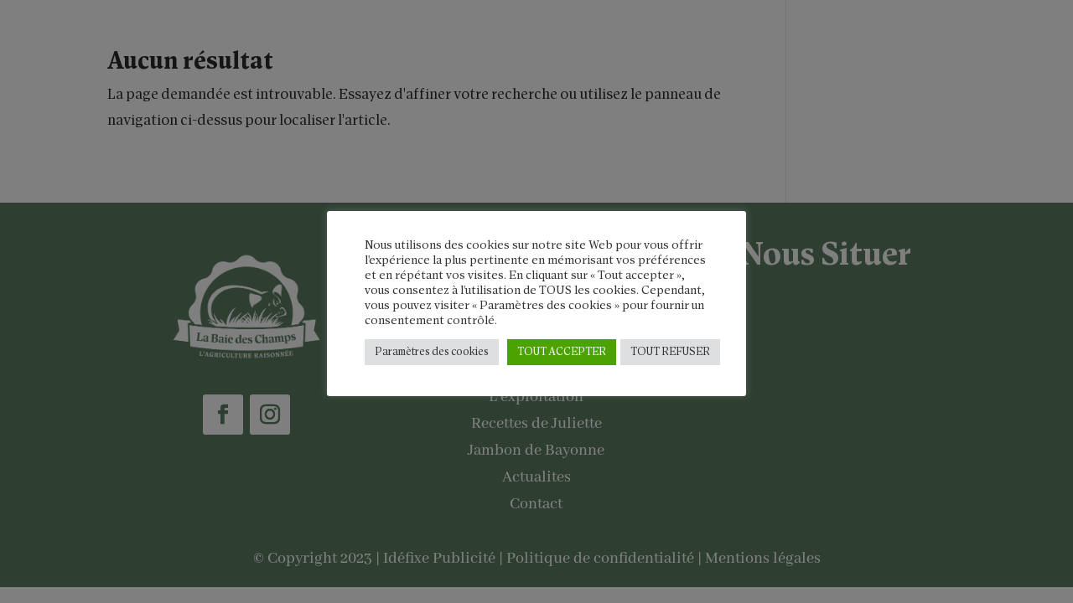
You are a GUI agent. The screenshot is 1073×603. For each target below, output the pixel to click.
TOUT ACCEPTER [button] (561, 352)
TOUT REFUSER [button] (670, 352)
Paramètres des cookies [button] (432, 352)
